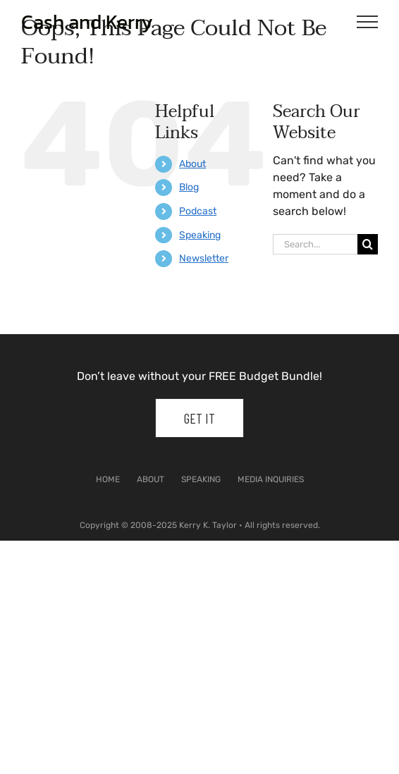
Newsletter (203, 258)
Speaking (200, 235)
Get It (199, 418)
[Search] (367, 244)
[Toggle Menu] (367, 22)
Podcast (197, 211)
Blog (189, 187)
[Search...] (315, 244)
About (192, 164)
